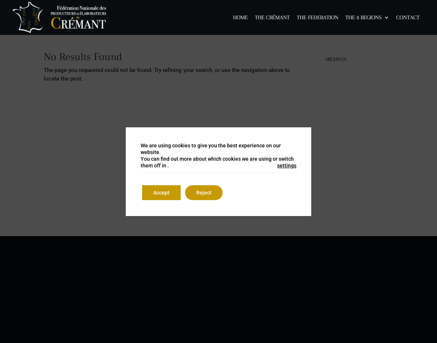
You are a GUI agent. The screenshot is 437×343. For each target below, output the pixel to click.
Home (240, 18)
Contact (408, 18)
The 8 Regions (363, 18)
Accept (161, 193)
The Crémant (272, 18)
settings (286, 166)
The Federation (317, 18)
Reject (203, 193)
